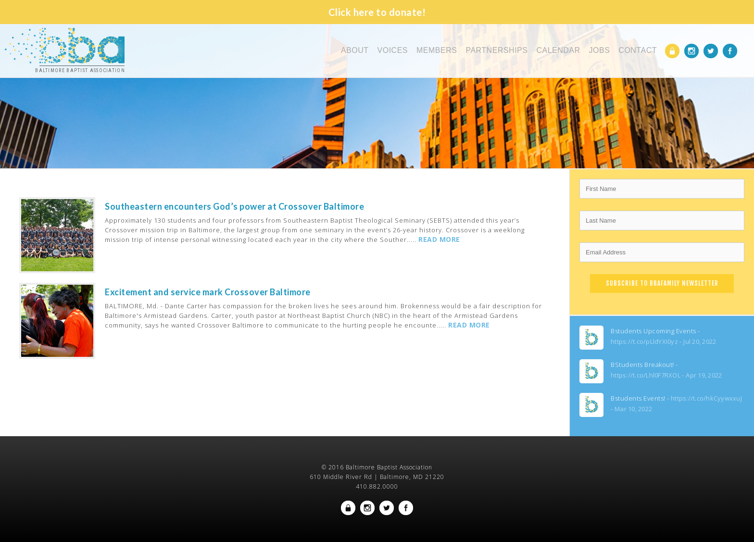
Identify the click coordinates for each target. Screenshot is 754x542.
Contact (637, 50)
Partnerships (496, 50)
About (355, 50)
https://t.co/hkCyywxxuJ (706, 398)
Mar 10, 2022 (633, 408)
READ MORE (439, 239)
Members (436, 50)
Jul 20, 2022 (699, 341)
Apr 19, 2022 (704, 375)
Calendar (558, 50)
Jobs (599, 50)
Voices (392, 50)
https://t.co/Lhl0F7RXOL (645, 375)
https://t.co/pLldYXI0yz (644, 341)
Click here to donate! (377, 12)
